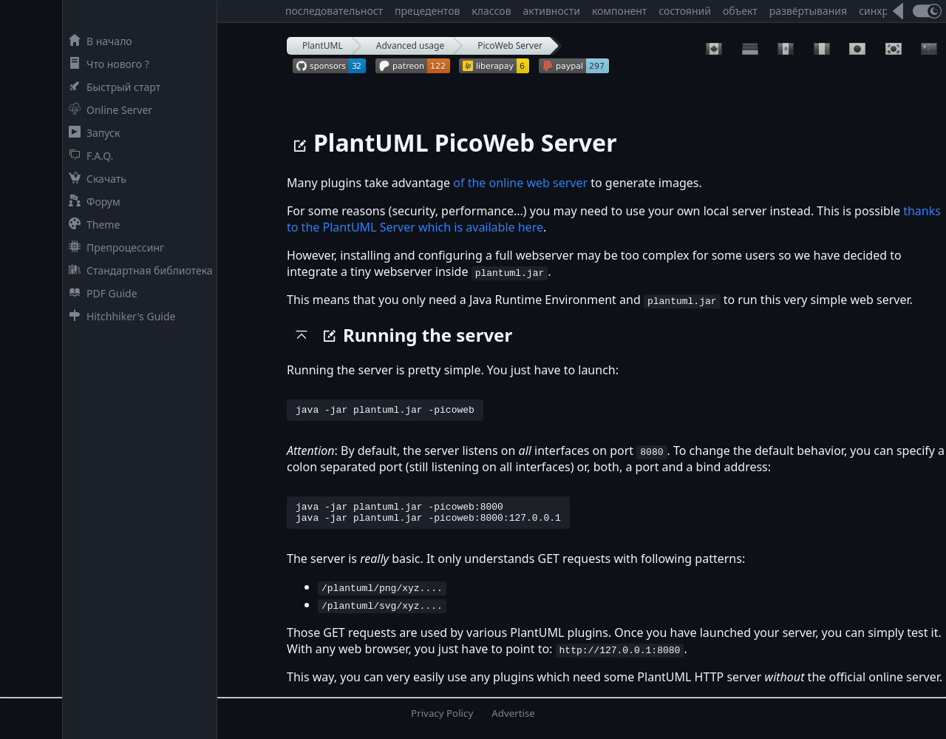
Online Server (107, 110)
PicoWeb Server (509, 45)
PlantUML (322, 45)
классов (491, 11)
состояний (685, 11)
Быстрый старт (111, 87)
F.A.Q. (88, 156)
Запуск (91, 133)
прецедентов (427, 11)
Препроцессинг (113, 247)
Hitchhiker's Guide (119, 316)
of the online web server (520, 183)
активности (551, 11)
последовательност (334, 11)
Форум (91, 202)
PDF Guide (100, 293)
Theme (91, 224)
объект (740, 11)
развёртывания (808, 11)
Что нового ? (106, 64)
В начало (97, 41)
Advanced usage (410, 45)
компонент (619, 11)
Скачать (94, 179)
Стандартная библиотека (138, 270)
